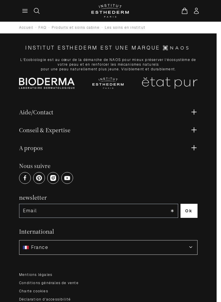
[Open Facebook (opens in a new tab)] (25, 178)
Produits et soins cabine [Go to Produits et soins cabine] (75, 27)
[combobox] (108, 247)
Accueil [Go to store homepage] (26, 27)
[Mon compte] (196, 10)
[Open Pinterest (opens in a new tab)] (39, 178)
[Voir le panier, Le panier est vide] (184, 10)
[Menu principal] (24, 10)
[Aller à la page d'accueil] (110, 10)
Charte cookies (33, 291)
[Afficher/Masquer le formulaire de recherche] (36, 10)
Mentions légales (35, 274)
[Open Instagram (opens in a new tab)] (53, 178)
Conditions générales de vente (49, 283)
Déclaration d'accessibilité (45, 299)
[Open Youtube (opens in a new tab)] (67, 178)
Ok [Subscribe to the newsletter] (189, 210)
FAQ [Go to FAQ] (42, 27)
